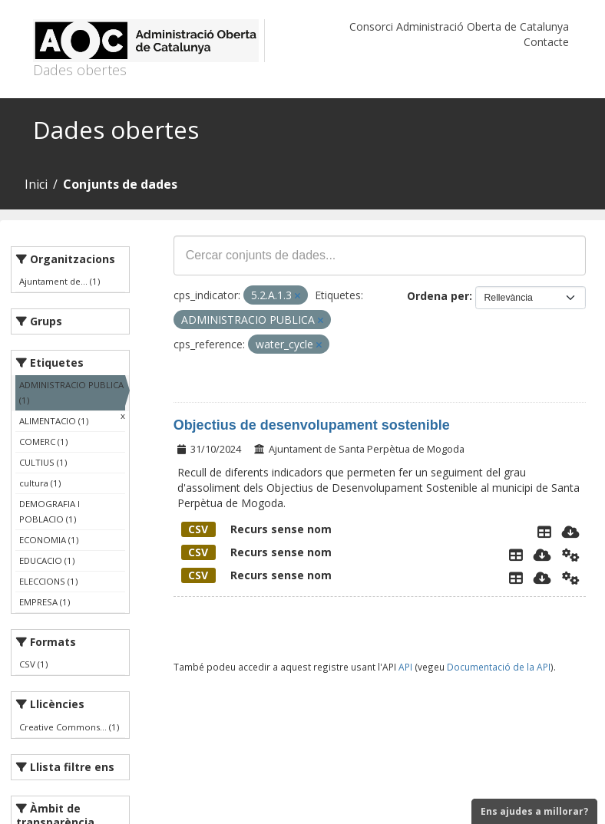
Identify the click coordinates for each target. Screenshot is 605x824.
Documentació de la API (498, 667)
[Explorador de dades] (544, 531)
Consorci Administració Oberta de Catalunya (459, 26)
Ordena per (438, 295)
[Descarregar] (571, 531)
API (405, 667)
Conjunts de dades (120, 184)
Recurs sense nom (256, 529)
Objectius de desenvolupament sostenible (312, 425)
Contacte (546, 42)
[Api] (571, 554)
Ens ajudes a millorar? (534, 811)
